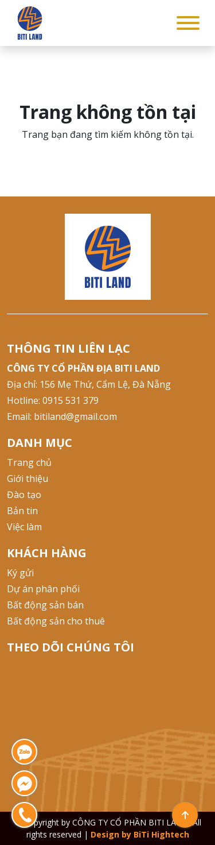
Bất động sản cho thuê (56, 621)
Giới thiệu (27, 478)
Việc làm (24, 526)
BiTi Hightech (161, 834)
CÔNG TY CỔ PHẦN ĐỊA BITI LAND (83, 368)
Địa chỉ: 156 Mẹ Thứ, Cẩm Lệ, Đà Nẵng (89, 384)
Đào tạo (24, 494)
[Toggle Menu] (188, 23)
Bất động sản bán (45, 605)
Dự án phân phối (43, 588)
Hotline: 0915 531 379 (53, 400)
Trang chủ (29, 462)
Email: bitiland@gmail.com (62, 416)
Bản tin (22, 510)
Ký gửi (20, 572)
